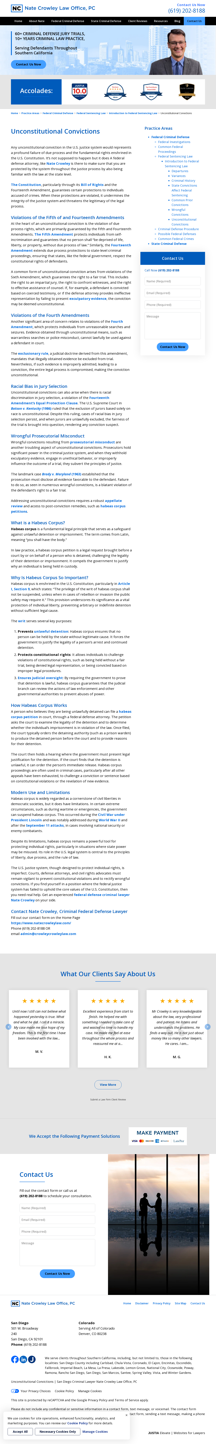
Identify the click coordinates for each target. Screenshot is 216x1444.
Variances (179, 176)
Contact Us (194, 21)
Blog (177, 21)
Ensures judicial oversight (40, 678)
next (208, 1029)
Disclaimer (142, 1303)
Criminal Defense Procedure (178, 229)
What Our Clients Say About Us (108, 973)
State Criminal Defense (106, 21)
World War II (109, 820)
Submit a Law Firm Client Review (108, 1099)
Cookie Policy (64, 1391)
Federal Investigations (174, 142)
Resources (161, 21)
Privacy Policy (162, 1303)
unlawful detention (51, 631)
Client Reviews (137, 21)
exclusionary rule (33, 353)
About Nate (37, 21)
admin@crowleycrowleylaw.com (48, 933)
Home (18, 21)
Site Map (180, 1303)
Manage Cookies (90, 1391)
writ (21, 621)
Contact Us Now (191, 5)
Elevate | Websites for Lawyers (176, 1433)
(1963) (61, 474)
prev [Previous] (8, 1029)
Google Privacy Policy (92, 1400)
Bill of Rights (92, 184)
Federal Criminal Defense (67, 21)
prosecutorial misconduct (92, 442)
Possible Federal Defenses (177, 234)
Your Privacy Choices (31, 1391)
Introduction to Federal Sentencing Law (133, 113)
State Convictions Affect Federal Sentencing (184, 190)
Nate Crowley (58, 163)
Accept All (20, 1432)
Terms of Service (127, 1400)
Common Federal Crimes (176, 239)
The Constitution (26, 184)
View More (108, 1085)
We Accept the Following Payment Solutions (74, 1136)
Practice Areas (30, 113)
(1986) (31, 408)
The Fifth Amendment (53, 234)
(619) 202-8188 (186, 10)
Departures (180, 171)
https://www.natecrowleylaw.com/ (41, 923)
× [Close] (126, 1415)
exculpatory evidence (87, 298)
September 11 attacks (45, 825)
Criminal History (183, 181)
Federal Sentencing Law (91, 113)
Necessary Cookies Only (57, 1432)
